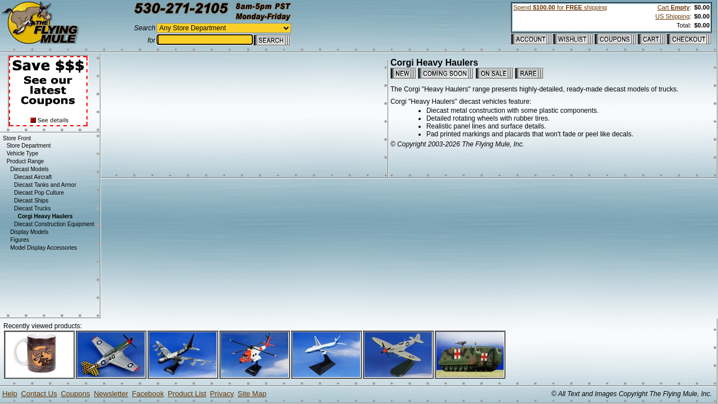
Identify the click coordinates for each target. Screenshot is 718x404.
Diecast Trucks (32, 208)
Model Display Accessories (43, 248)
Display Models (29, 232)
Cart (673, 7)
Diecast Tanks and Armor (45, 185)
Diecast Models (29, 169)
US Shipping (672, 16)
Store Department (29, 146)
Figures (19, 240)
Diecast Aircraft (33, 177)
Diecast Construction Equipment (54, 224)
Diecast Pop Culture (39, 193)
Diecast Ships (31, 201)
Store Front (17, 138)
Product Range (25, 161)
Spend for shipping (560, 7)
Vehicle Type (23, 153)
